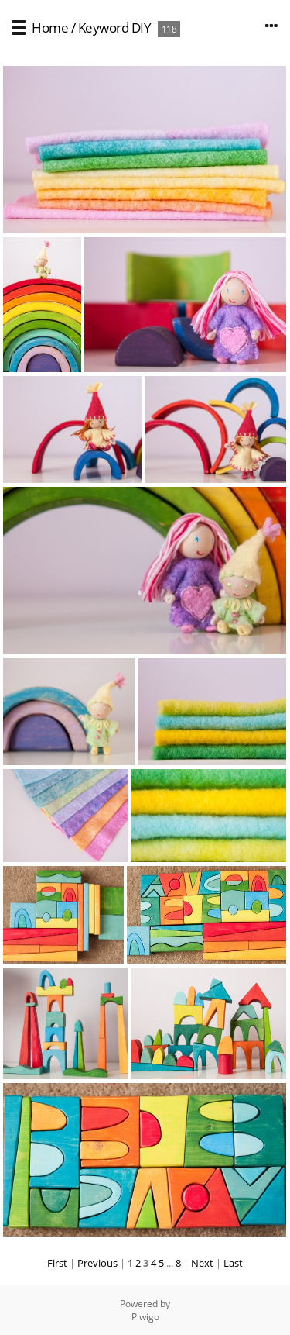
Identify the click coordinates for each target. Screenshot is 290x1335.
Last (233, 1263)
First (57, 1263)
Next (202, 1263)
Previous (97, 1263)
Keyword (103, 27)
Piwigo (145, 1316)
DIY (141, 27)
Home (50, 27)
